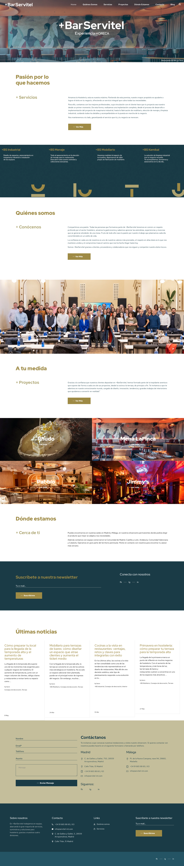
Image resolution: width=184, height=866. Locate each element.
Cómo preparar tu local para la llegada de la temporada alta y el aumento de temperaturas (20, 652)
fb (121, 582)
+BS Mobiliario (55, 687)
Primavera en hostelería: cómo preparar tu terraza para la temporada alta (157, 648)
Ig (129, 582)
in (138, 582)
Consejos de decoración (12, 690)
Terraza (24, 690)
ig (165, 859)
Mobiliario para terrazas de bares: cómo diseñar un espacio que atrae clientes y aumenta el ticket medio (66, 652)
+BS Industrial (99, 687)
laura (8, 687)
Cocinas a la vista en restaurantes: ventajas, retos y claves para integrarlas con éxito (110, 650)
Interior (124, 687)
